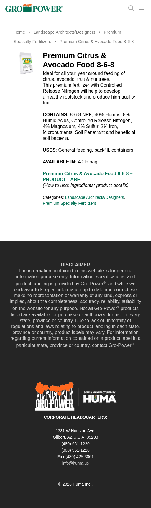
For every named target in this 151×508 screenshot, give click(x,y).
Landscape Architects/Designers (64, 32)
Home (19, 32)
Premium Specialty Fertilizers (69, 203)
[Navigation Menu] (142, 8)
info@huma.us (75, 463)
